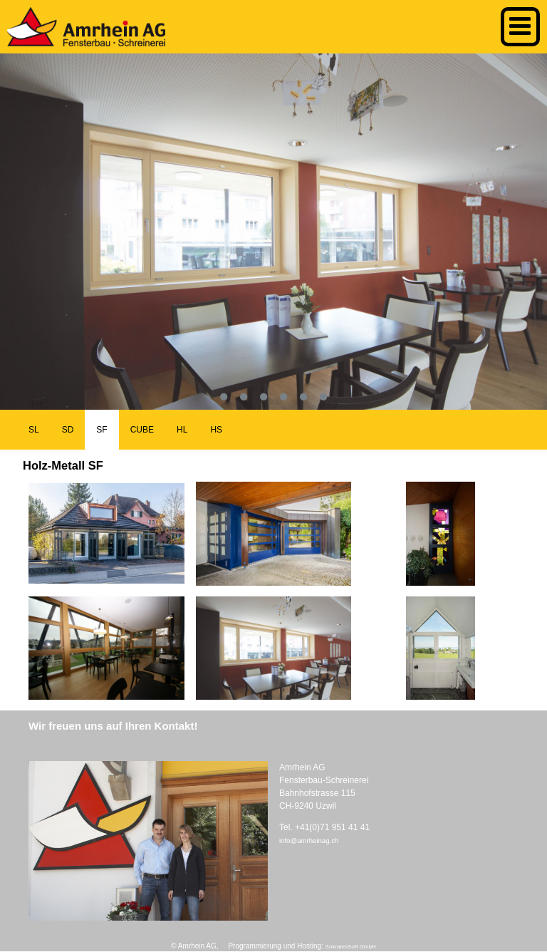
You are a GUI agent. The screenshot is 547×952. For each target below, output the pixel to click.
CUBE (142, 430)
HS (216, 430)
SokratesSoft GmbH (350, 946)
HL (182, 430)
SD (68, 430)
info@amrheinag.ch (308, 840)
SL (33, 430)
